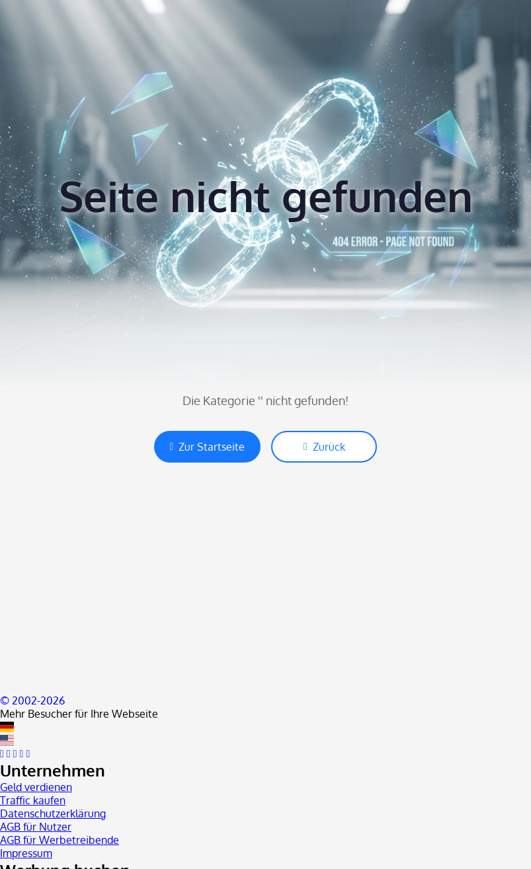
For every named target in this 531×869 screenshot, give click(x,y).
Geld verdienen (36, 787)
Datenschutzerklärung (53, 813)
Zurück (324, 446)
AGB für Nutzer (35, 826)
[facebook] (2, 753)
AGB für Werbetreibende (59, 840)
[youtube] (15, 753)
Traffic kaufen (32, 800)
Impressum (26, 853)
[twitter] (9, 753)
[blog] (28, 753)
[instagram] (22, 753)
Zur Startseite (207, 446)
